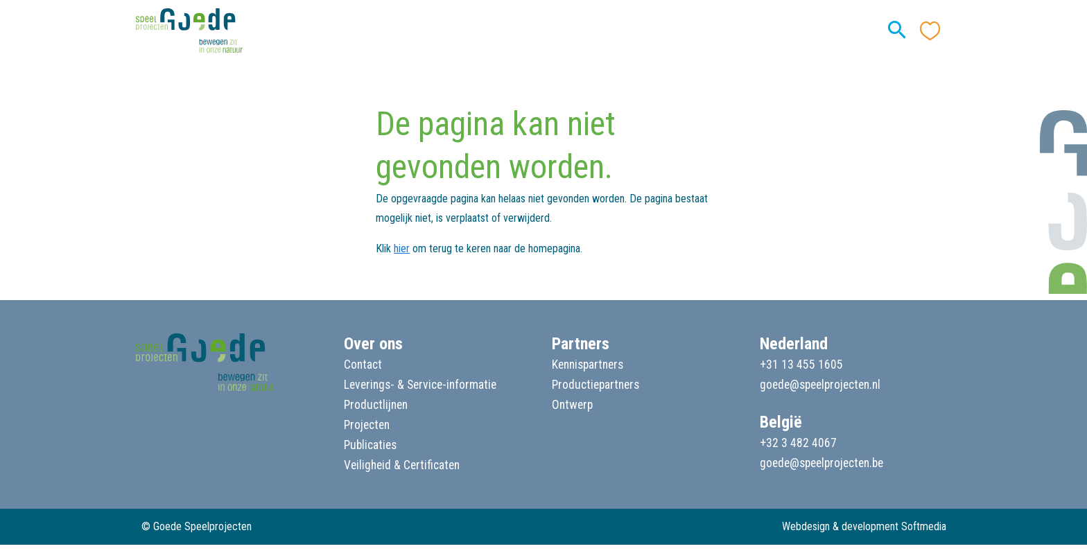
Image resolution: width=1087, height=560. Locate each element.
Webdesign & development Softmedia (864, 526)
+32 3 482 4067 (798, 443)
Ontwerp (572, 405)
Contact (363, 364)
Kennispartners (587, 364)
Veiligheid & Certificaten (402, 465)
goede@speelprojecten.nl (820, 385)
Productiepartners (595, 385)
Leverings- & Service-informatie (420, 385)
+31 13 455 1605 (801, 364)
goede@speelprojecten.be (821, 463)
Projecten (367, 425)
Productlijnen (376, 405)
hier (402, 248)
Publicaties (370, 445)
